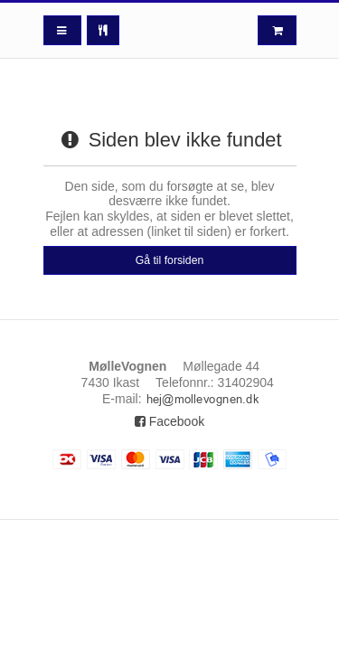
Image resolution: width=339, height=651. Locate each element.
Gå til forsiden (170, 260)
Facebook (169, 421)
